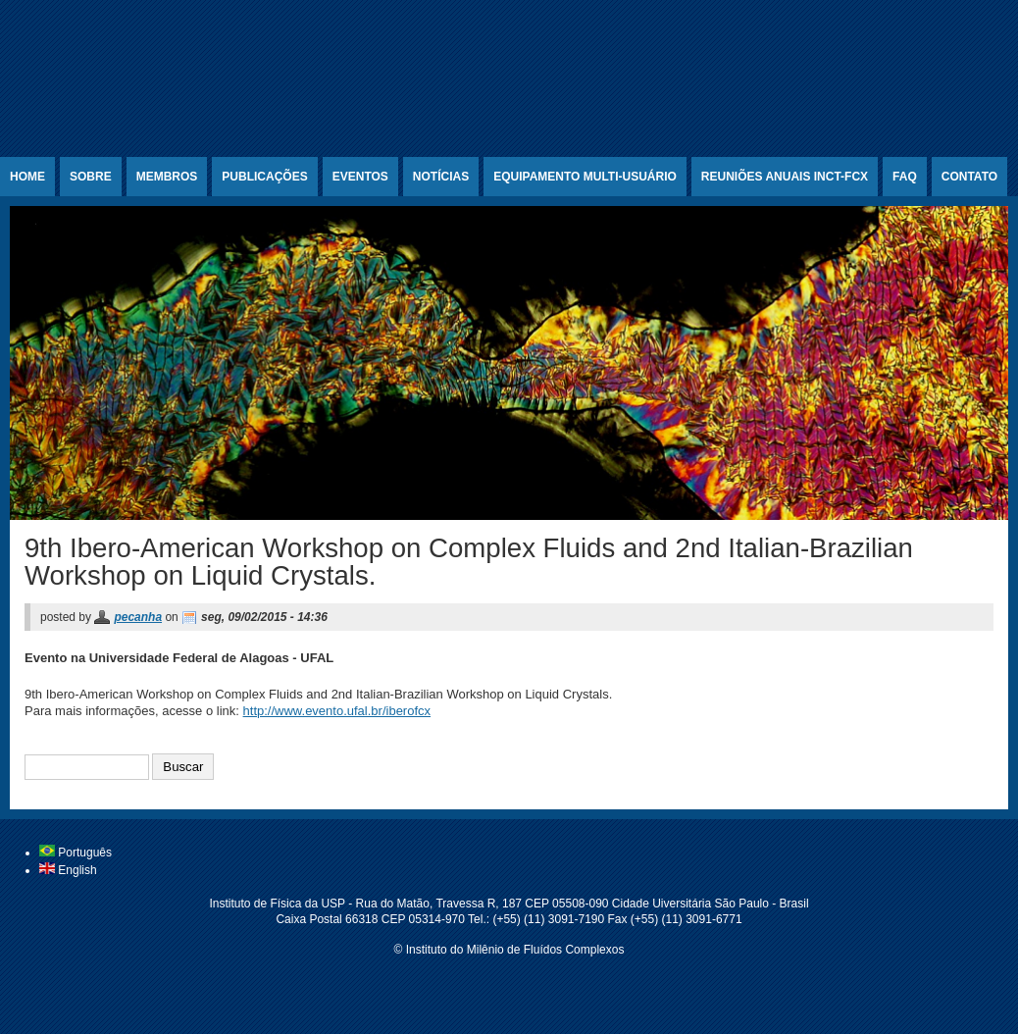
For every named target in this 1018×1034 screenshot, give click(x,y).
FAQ (904, 176)
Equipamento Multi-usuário (585, 176)
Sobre (91, 176)
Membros (167, 176)
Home (27, 176)
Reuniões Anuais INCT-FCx (784, 176)
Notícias (441, 176)
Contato (969, 176)
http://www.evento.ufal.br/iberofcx (337, 710)
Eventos (360, 176)
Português (75, 852)
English (68, 870)
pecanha (138, 617)
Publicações (264, 176)
